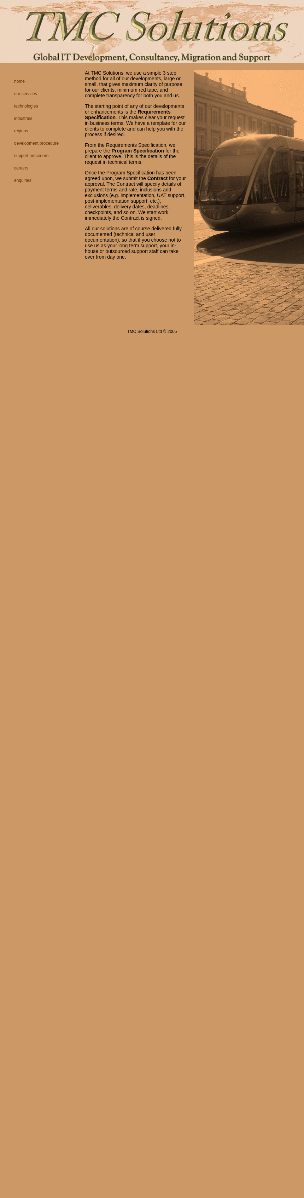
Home (19, 81)
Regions (21, 130)
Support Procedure (31, 155)
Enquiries (22, 180)
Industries (23, 118)
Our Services (25, 93)
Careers (21, 168)
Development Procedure (36, 143)
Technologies (26, 106)
